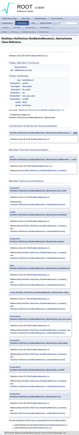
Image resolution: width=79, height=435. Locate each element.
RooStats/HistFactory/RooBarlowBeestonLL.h (41, 110)
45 (24, 248)
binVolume (26, 105)
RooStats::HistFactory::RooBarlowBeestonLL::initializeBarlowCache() (37, 205)
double (18, 102)
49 (24, 326)
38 (23, 56)
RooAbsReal (15, 96)
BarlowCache (43, 32)
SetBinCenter (20, 70)
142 (24, 166)
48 (24, 403)
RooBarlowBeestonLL (29, 32)
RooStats (4, 32)
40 (24, 139)
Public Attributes (61, 35)
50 (24, 376)
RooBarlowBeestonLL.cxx (42, 166)
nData (24, 102)
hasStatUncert (28, 80)
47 (24, 197)
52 (24, 221)
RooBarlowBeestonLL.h (38, 56)
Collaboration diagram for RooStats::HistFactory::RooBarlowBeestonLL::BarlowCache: (32, 116)
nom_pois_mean (28, 96)
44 (24, 275)
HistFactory (14, 32)
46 (24, 350)
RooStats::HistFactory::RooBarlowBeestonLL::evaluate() (44, 171)
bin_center (26, 90)
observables (27, 86)
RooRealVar (15, 83)
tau (23, 93)
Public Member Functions (47, 35)
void (11, 70)
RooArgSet (15, 86)
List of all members (72, 35)
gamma (25, 83)
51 (24, 299)
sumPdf (25, 99)
